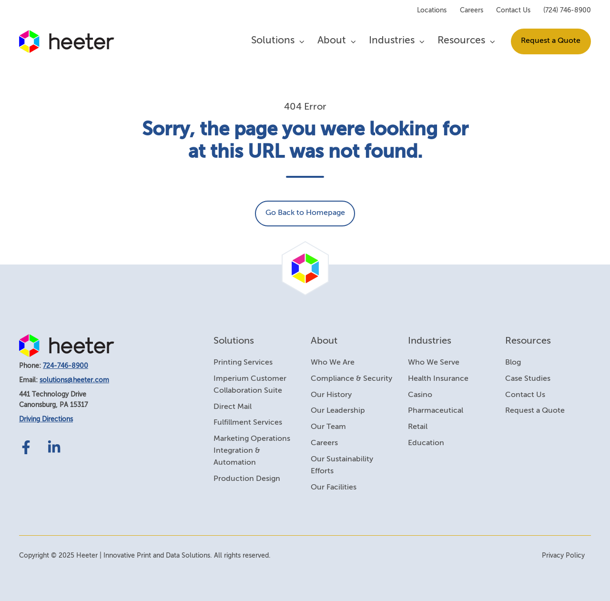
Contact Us (513, 10)
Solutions (273, 41)
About (331, 41)
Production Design (247, 479)
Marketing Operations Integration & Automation (252, 451)
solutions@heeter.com (74, 380)
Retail (417, 427)
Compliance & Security (351, 379)
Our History (331, 395)
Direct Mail (233, 407)
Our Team (328, 427)
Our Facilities (333, 487)
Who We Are (333, 363)
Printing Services (243, 363)
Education (426, 443)
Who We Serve (433, 363)
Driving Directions (46, 419)
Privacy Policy (563, 555)
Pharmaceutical (435, 411)
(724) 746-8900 (567, 10)
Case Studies (527, 379)
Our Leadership (338, 411)
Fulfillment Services (248, 423)
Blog (513, 363)
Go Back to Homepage (305, 213)
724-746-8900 (65, 366)
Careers (471, 10)
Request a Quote (550, 41)
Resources (461, 41)
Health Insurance (438, 379)
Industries (392, 41)
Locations (432, 10)
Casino (420, 395)
